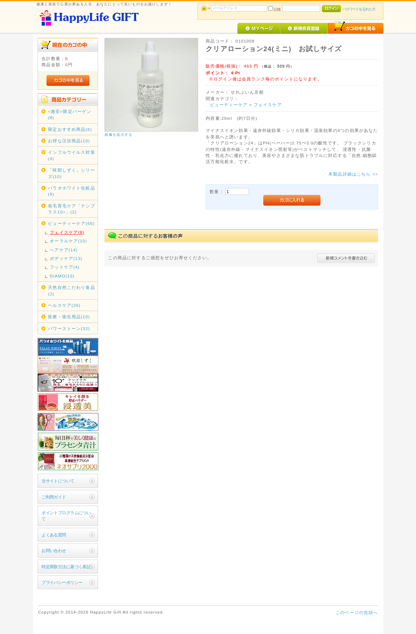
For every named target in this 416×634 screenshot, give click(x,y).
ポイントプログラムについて (65, 515)
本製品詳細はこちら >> (353, 174)
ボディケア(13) (66, 258)
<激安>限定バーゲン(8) (69, 114)
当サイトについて (57, 480)
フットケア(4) (64, 267)
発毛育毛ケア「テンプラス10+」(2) (71, 208)
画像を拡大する (118, 135)
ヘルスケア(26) (64, 305)
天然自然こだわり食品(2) (71, 290)
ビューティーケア (229, 104)
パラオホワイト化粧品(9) (71, 191)
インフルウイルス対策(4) (71, 155)
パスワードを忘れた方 (359, 9)
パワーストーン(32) (69, 328)
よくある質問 (53, 534)
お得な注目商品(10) (69, 140)
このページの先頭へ (357, 612)
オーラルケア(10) (68, 241)
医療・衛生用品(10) (69, 316)
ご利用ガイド (53, 497)
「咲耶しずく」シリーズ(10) (71, 173)
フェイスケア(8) (67, 232)
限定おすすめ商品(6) (70, 129)
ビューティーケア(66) (71, 223)
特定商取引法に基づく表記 (65, 566)
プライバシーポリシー (61, 582)
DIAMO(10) (62, 276)
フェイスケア (268, 104)
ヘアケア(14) (64, 249)
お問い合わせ (53, 550)
